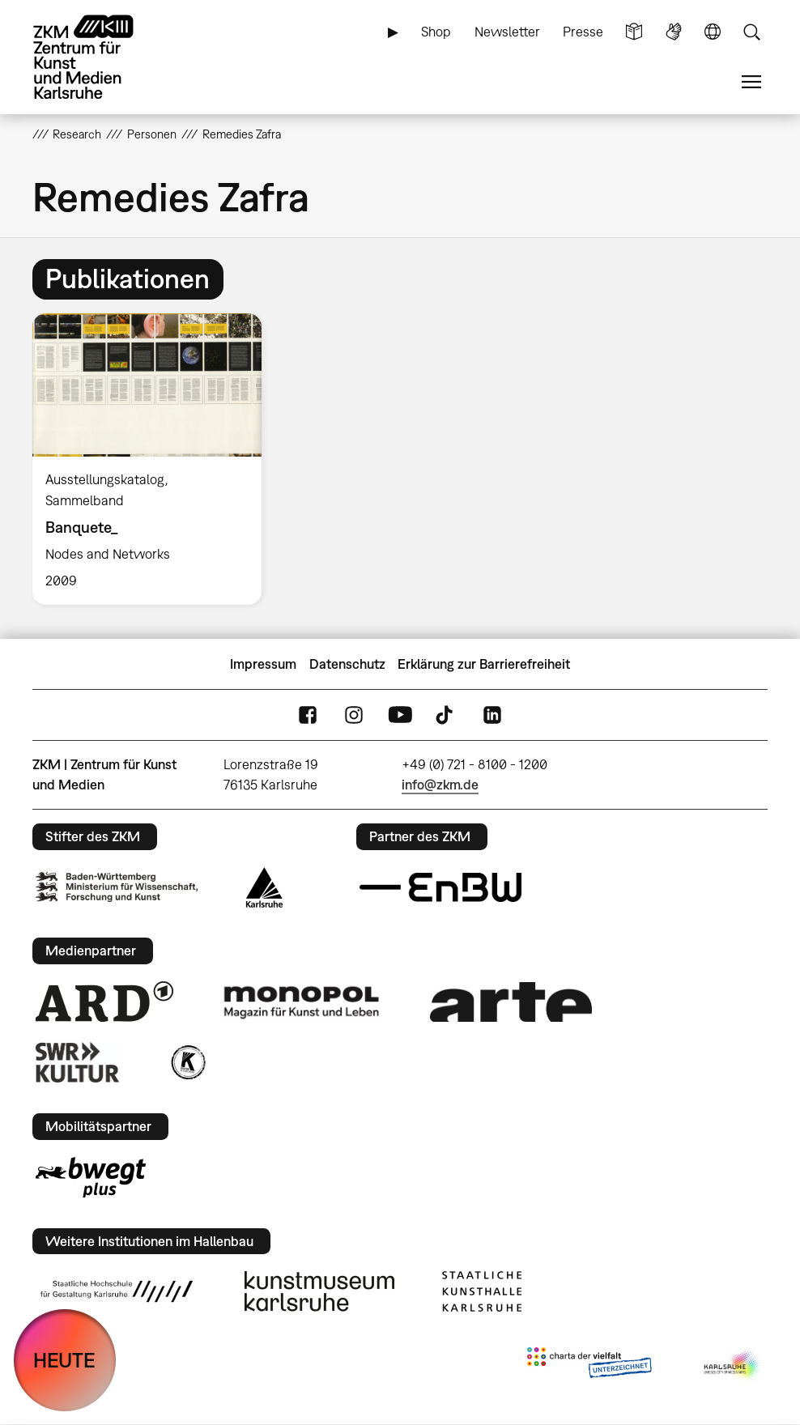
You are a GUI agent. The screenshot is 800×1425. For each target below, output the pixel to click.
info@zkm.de (440, 784)
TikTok (446, 715)
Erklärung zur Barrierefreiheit (484, 664)
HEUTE (64, 1360)
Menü (751, 82)
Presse (583, 31)
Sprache (712, 32)
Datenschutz (347, 664)
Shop (436, 31)
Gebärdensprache (673, 32)
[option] (153, 459)
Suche (751, 32)
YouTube (400, 715)
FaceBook (307, 715)
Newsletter (507, 31)
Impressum (263, 664)
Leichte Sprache (634, 32)
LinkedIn (492, 715)
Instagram (354, 715)
